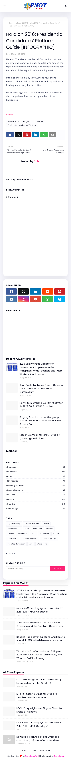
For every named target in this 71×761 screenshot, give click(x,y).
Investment (22, 534)
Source (9, 114)
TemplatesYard (32, 756)
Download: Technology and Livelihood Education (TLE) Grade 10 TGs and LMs (37, 738)
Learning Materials (36, 485)
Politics (40, 121)
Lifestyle (36, 495)
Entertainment (14, 529)
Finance (49, 529)
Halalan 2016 (20, 23)
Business (36, 467)
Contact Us (45, 751)
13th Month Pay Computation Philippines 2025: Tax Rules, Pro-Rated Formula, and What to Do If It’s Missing (39, 655)
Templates (59, 756)
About (34, 751)
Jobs (33, 534)
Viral (31, 544)
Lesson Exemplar (36, 490)
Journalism (44, 534)
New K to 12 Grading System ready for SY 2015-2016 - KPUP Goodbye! (41, 404)
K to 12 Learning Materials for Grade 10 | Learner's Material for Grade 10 (38, 681)
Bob (8, 54)
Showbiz (36, 504)
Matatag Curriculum (16, 544)
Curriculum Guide (32, 523)
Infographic (27, 121)
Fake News (37, 529)
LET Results (36, 481)
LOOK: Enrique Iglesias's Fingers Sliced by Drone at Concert (39, 710)
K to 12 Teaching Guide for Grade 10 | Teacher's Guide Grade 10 (37, 695)
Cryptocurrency (14, 523)
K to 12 (56, 534)
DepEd (46, 523)
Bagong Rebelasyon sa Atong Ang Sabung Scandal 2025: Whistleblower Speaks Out (40, 421)
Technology (36, 508)
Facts (26, 529)
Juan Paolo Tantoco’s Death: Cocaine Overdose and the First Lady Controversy (41, 388)
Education (36, 471)
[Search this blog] (28, 568)
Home (10, 23)
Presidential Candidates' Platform (22, 125)
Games (36, 476)
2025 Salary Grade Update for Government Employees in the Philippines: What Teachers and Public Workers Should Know (41, 369)
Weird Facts (42, 544)
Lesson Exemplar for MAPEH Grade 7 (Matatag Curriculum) (40, 436)
